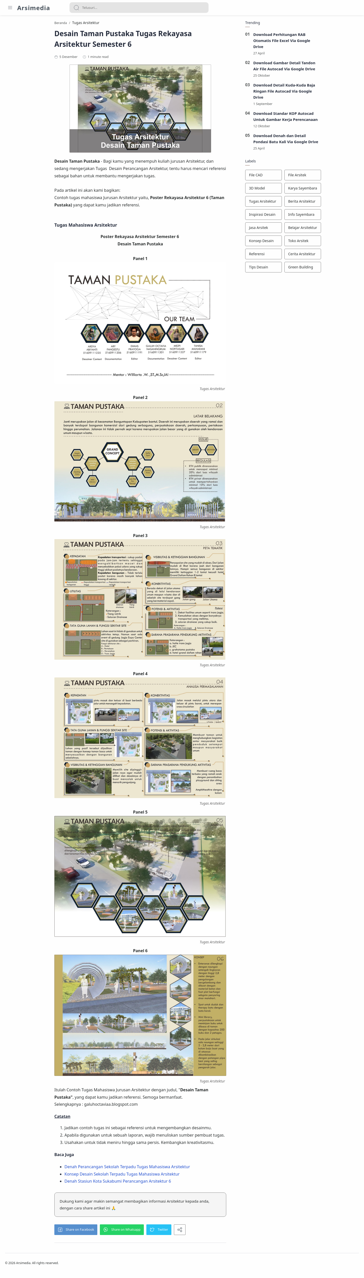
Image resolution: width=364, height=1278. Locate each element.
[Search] (139, 7)
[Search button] (76, 7)
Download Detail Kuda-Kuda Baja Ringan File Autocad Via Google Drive (316, 92)
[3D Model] (295, 190)
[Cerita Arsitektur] (334, 255)
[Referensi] (295, 255)
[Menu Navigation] (10, 7)
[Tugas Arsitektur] (295, 203)
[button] (107, 1231)
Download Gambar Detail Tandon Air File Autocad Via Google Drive (316, 67)
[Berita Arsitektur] (334, 203)
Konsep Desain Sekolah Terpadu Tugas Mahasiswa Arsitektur (153, 1175)
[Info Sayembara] (334, 216)
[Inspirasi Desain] (295, 216)
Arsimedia (33, 8)
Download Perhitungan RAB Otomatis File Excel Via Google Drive (313, 42)
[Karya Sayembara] (334, 190)
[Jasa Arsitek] (295, 229)
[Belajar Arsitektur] (334, 229)
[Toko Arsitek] (334, 242)
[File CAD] (295, 177)
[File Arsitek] (334, 177)
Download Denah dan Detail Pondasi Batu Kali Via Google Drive (317, 140)
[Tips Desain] (295, 269)
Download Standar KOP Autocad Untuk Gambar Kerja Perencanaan (317, 118)
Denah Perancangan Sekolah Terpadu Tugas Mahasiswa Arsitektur (159, 1168)
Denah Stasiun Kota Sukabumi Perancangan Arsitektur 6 (149, 1182)
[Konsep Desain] (295, 242)
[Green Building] (334, 269)
